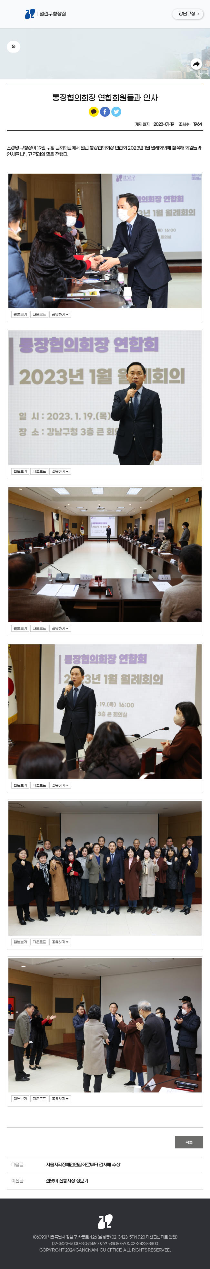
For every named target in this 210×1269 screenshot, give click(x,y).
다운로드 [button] (39, 314)
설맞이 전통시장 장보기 (67, 1181)
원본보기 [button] (20, 314)
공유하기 (60, 314)
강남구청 (187, 14)
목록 (189, 1142)
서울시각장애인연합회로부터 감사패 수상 (83, 1165)
